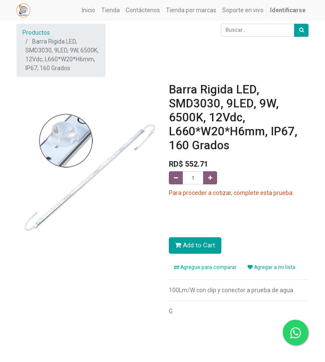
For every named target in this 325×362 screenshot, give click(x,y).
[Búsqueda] (301, 30)
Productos (36, 32)
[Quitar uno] (176, 177)
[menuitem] (88, 10)
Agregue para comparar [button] (205, 267)
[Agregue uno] (210, 177)
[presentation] (233, 213)
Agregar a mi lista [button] (271, 267)
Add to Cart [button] (195, 245)
